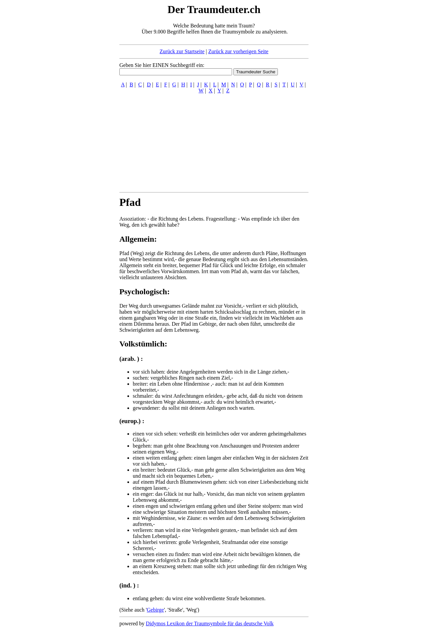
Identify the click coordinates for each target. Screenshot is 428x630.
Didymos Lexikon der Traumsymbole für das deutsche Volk (210, 623)
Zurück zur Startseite (181, 51)
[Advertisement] (78, 103)
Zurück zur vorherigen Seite (238, 51)
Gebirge (155, 610)
